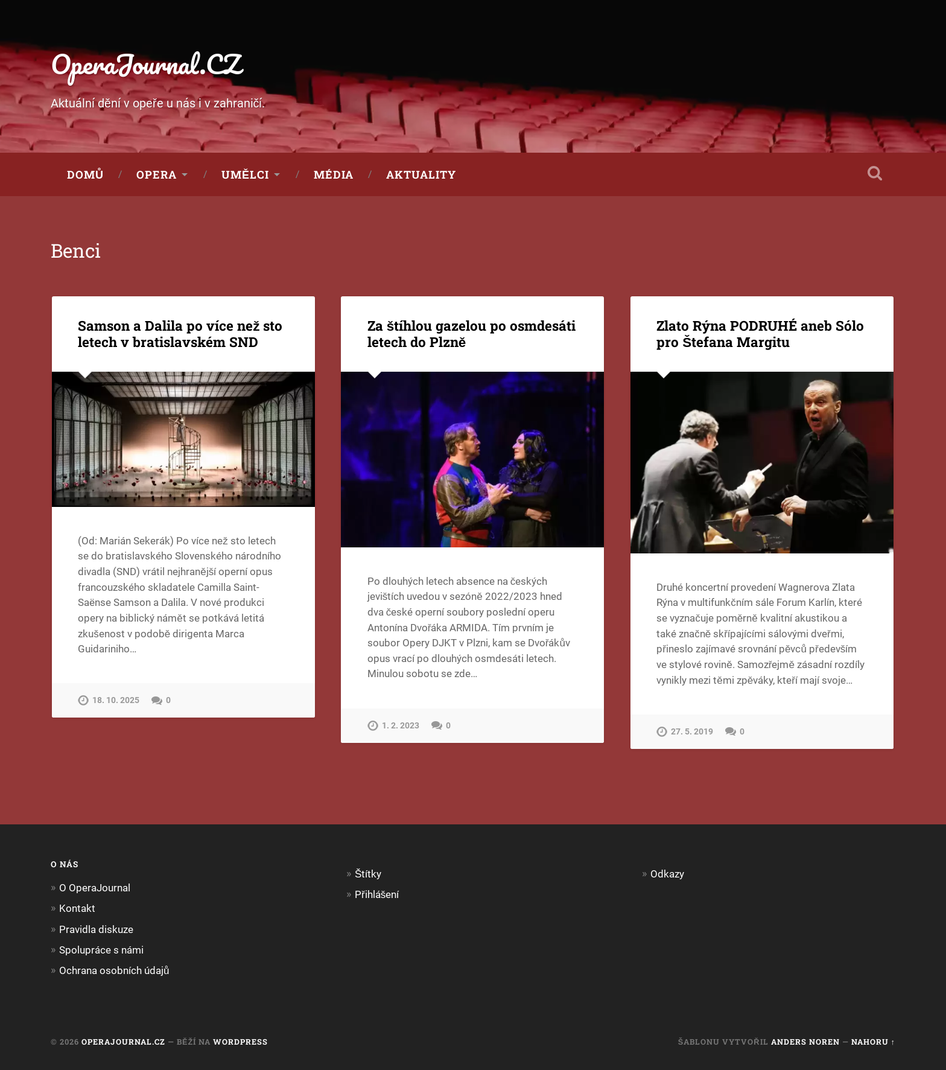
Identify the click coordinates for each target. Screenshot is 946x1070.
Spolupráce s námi (101, 950)
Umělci (245, 174)
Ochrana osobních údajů (114, 970)
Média (334, 174)
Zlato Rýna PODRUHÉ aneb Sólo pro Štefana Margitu (760, 333)
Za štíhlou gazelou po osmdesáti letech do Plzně (471, 333)
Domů (85, 174)
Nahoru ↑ (873, 1041)
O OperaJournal (94, 888)
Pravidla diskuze (96, 929)
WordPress (240, 1041)
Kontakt (77, 908)
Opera (156, 174)
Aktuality (421, 174)
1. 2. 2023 (400, 726)
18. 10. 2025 (115, 700)
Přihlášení (377, 894)
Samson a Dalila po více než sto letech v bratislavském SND (180, 333)
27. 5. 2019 (692, 732)
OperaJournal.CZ (146, 63)
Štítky (368, 874)
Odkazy (667, 874)
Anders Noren (805, 1041)
